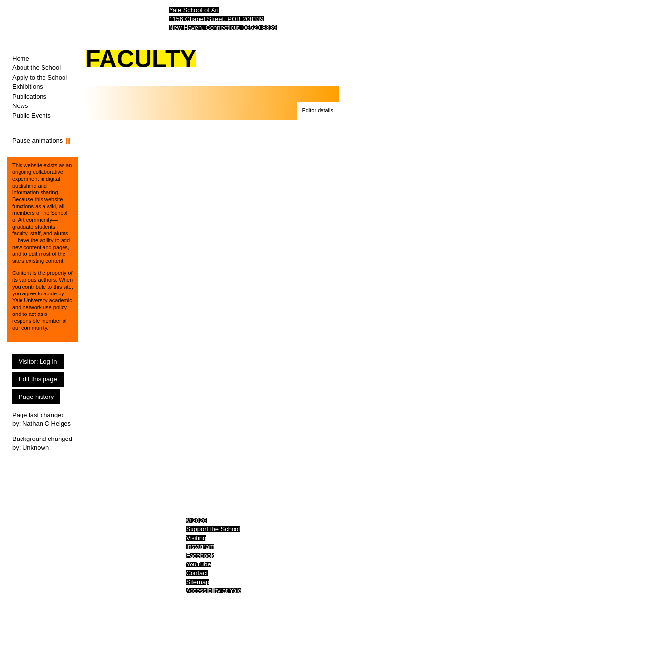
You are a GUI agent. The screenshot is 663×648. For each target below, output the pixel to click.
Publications (29, 96)
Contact (197, 573)
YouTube (198, 564)
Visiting (196, 538)
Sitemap (198, 581)
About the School (36, 67)
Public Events (31, 115)
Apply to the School (39, 77)
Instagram (200, 546)
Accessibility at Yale (214, 590)
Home (20, 58)
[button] (318, 111)
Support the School (213, 529)
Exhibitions (27, 86)
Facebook (200, 555)
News (20, 105)
